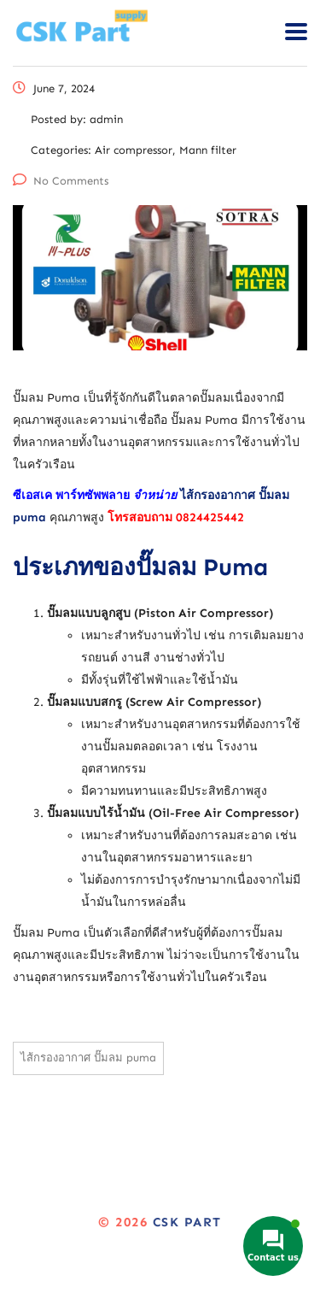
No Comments (60, 180)
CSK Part (187, 1222)
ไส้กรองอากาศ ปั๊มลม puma (88, 1057)
